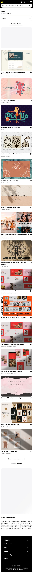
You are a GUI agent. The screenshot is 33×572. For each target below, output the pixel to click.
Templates (3, 76)
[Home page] (8, 459)
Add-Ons (3, 238)
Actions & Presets (10, 238)
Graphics (3, 102)
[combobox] (20, 5)
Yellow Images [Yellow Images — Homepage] (16, 566)
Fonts (2, 129)
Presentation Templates (11, 76)
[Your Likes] (25, 2)
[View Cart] (22, 2)
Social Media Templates (11, 373)
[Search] (30, 6)
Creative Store (16, 24)
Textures (8, 209)
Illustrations (8, 102)
